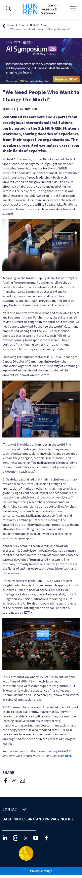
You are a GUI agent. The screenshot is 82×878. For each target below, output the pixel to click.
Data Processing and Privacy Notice (38, 819)
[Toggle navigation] (73, 9)
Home (10, 25)
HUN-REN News (39, 25)
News (22, 25)
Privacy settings (41, 871)
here (68, 756)
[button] (8, 9)
